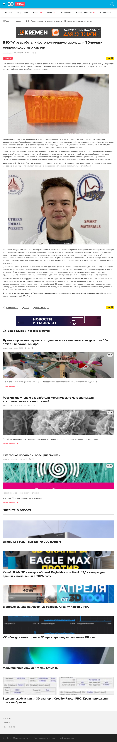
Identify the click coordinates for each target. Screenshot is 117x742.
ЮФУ (26, 308)
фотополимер (12, 308)
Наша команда (9, 727)
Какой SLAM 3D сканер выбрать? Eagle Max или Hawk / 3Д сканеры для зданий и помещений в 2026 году (54, 574)
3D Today (6, 21)
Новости (8, 12)
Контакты (6, 718)
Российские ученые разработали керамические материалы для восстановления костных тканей (48, 399)
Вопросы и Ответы (85, 12)
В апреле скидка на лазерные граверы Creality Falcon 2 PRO (46, 607)
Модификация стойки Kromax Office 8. (30, 668)
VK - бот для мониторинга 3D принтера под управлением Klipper (49, 637)
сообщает (33, 147)
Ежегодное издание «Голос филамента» (31, 455)
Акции (51, 12)
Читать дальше (9, 386)
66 (33, 459)
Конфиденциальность (67, 738)
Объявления (65, 12)
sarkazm (6, 459)
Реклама (21, 35)
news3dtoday (7, 53)
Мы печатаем (105, 12)
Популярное (22, 12)
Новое (37, 12)
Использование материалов (44, 738)
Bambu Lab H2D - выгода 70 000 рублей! (32, 542)
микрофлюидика (42, 308)
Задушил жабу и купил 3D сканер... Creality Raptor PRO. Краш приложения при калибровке (56, 700)
